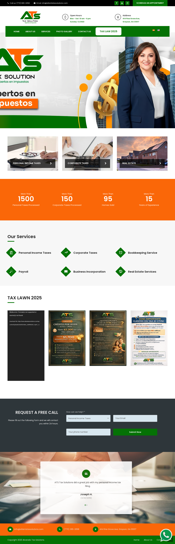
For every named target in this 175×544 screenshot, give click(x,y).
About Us (30, 31)
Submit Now (135, 432)
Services (45, 31)
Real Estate (129, 163)
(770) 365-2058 (71, 529)
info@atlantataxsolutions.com (28, 529)
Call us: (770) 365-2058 (20, 3)
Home (16, 31)
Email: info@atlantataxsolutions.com (52, 3)
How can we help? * (75, 412)
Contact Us (84, 31)
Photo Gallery (64, 31)
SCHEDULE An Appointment (150, 3)
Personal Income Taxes (27, 163)
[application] (26, 345)
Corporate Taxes (78, 163)
